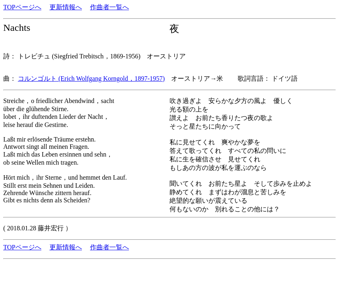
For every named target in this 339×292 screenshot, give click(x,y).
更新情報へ (65, 7)
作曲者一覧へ (109, 7)
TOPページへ (22, 7)
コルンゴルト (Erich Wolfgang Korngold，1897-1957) (91, 78)
